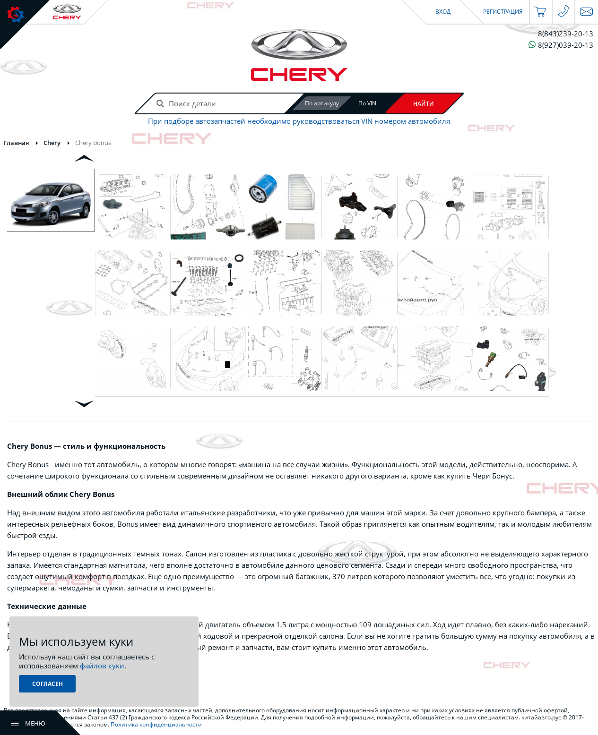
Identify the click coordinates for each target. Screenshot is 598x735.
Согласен (47, 684)
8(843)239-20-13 (565, 33)
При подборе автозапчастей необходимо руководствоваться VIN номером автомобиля (299, 121)
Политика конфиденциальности (156, 724)
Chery (52, 142)
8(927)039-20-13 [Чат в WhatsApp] (561, 45)
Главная (16, 142)
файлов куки (102, 665)
